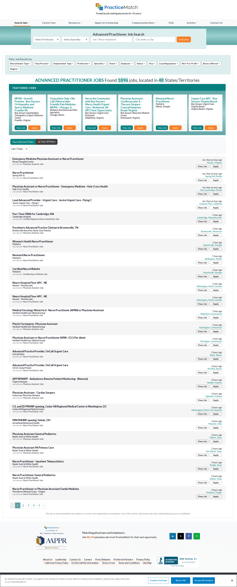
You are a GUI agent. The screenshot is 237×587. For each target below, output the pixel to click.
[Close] (232, 582)
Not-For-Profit (189, 63)
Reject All (180, 582)
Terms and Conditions (129, 563)
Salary (140, 63)
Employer (126, 63)
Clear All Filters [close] (47, 141)
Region (13, 69)
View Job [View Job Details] (20, 127)
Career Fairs (49, 22)
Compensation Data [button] (143, 22)
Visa (151, 63)
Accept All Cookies (203, 582)
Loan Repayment (167, 63)
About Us (47, 559)
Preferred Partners (123, 559)
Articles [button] (191, 22)
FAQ (171, 22)
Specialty (99, 63)
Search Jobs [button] (20, 22)
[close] (19, 149)
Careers (88, 559)
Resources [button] (74, 22)
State (112, 63)
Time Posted (41, 63)
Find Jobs (184, 39)
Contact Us (216, 22)
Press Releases (102, 559)
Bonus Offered (210, 63)
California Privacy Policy (56, 563)
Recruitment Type (19, 63)
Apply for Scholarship (106, 22)
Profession (82, 63)
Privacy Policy (143, 559)
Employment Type (62, 63)
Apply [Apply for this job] (34, 127)
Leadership (61, 559)
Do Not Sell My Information (85, 563)
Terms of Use (108, 563)
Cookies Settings (158, 582)
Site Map (147, 563)
